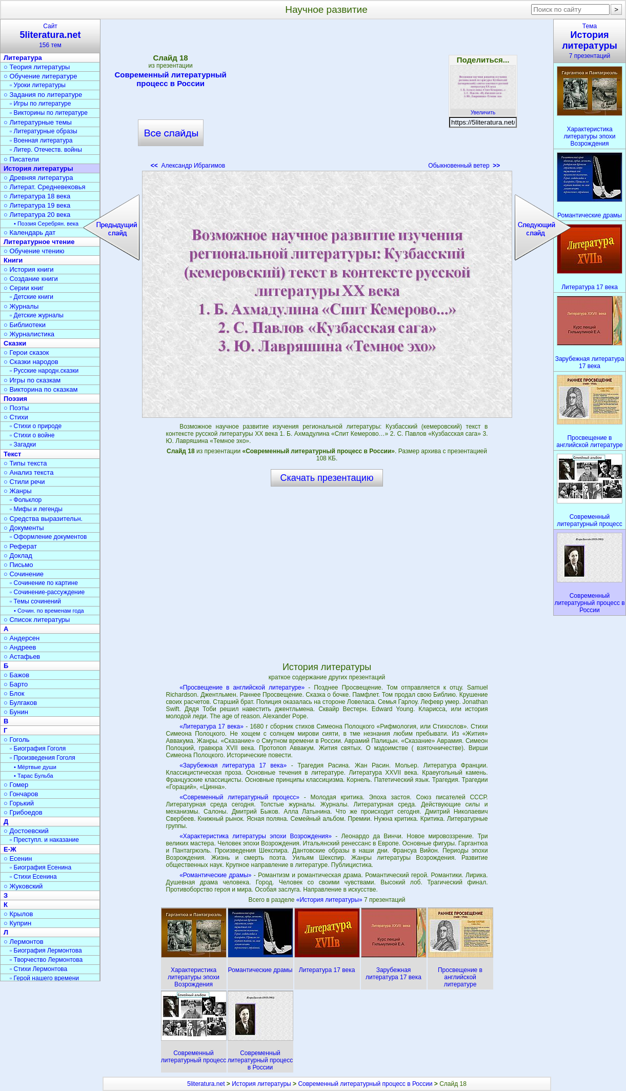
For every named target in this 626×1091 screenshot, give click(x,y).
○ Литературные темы (38, 122)
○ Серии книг (24, 288)
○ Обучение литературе (40, 76)
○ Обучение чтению (34, 251)
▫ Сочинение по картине (44, 583)
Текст (12, 454)
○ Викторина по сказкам (40, 389)
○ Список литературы (37, 619)
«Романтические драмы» (215, 875)
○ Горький (19, 803)
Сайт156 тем (50, 36)
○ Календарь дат (29, 232)
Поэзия (15, 398)
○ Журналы (21, 306)
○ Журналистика (29, 334)
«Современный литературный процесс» (239, 797)
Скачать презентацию (327, 478)
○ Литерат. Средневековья (45, 187)
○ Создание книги (31, 278)
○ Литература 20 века (37, 214)
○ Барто (16, 684)
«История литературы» (330, 899)
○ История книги (29, 269)
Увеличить (483, 109)
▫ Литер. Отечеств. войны (46, 149)
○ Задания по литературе (43, 94)
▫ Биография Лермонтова (46, 950)
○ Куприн (17, 923)
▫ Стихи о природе (36, 426)
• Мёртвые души (35, 767)
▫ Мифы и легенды (36, 509)
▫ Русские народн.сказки (44, 370)
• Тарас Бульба (33, 776)
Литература (23, 58)
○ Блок (14, 693)
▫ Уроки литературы (38, 85)
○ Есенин (18, 858)
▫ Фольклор (26, 499)
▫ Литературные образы (43, 131)
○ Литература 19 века (37, 205)
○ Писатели (21, 159)
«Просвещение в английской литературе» (242, 687)
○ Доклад (18, 555)
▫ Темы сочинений (35, 601)
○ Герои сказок (26, 352)
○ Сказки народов (31, 362)
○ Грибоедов (23, 812)
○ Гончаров (21, 794)
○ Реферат (20, 546)
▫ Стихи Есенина (33, 876)
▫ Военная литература (41, 140)
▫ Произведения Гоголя (42, 757)
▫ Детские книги (31, 296)
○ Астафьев (22, 656)
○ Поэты (16, 408)
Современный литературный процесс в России (170, 79)
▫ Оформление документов (48, 536)
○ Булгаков (20, 702)
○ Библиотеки (25, 325)
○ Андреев (20, 647)
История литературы (38, 168)
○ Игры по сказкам (32, 380)
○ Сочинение (24, 574)
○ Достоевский (26, 831)
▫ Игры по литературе (40, 103)
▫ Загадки (23, 444)
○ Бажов (16, 675)
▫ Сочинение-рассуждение (47, 592)
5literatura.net (206, 1083)
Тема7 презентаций (589, 41)
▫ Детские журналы (37, 315)
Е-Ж (10, 849)
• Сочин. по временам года (49, 611)
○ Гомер (16, 785)
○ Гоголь (17, 739)
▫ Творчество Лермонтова (46, 959)
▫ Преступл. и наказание (44, 839)
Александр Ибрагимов (188, 165)
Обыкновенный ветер (464, 165)
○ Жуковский (23, 886)
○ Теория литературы (37, 67)
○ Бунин (16, 712)
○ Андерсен (21, 638)
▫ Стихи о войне (32, 435)
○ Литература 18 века (37, 196)
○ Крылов (18, 914)
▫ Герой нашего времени (44, 978)
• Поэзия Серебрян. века (46, 223)
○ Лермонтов (24, 941)
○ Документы (24, 528)
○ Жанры (18, 491)
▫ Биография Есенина (40, 867)
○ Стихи (16, 417)
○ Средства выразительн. (43, 518)
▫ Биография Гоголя (38, 748)
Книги (13, 260)
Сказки (15, 343)
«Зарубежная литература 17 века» (233, 765)
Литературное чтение (39, 242)
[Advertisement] (326, 97)
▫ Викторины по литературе (49, 112)
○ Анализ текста (28, 472)
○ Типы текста (25, 463)
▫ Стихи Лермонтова (38, 969)
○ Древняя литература (38, 177)
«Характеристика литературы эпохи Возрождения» (255, 836)
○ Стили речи (24, 482)
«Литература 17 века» (211, 726)
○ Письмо (18, 565)
